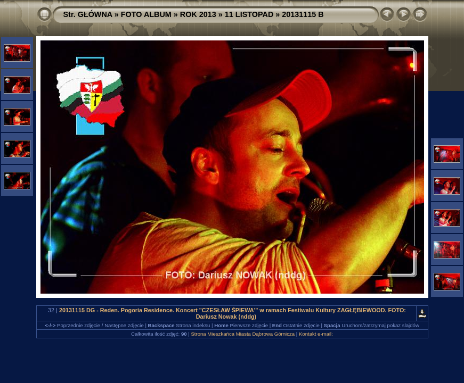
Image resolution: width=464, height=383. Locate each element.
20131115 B (302, 14)
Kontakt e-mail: (316, 334)
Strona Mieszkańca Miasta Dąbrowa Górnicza (243, 334)
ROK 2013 (198, 14)
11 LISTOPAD (249, 14)
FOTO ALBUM (146, 14)
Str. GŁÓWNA (87, 14)
